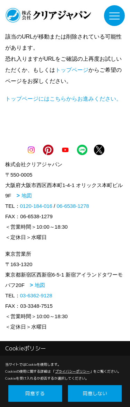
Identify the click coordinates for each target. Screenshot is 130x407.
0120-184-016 (36, 206)
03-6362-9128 (36, 295)
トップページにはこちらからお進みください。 (63, 99)
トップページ (71, 70)
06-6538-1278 (73, 206)
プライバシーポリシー (72, 371)
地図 (26, 195)
